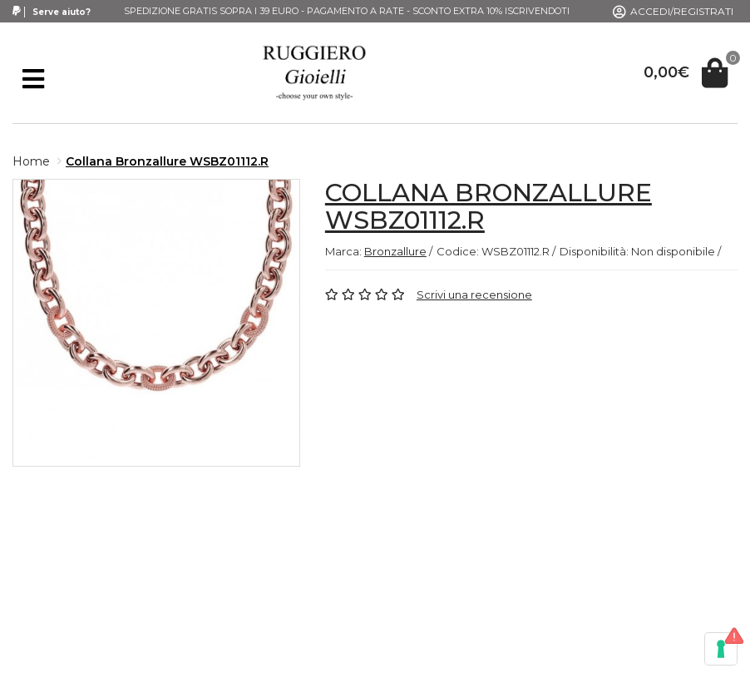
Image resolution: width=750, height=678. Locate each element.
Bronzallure (395, 251)
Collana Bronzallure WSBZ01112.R (167, 161)
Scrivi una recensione (474, 294)
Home (31, 161)
